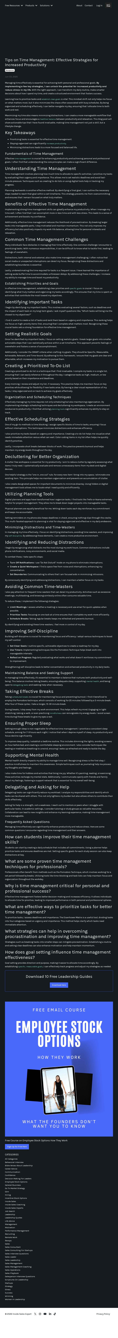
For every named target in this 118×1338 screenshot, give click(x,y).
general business (14, 1191)
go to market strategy (16, 1195)
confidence (10, 1181)
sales (7, 1256)
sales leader (11, 1270)
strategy (9, 1302)
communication (13, 1177)
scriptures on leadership (17, 1295)
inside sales (11, 1209)
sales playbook (12, 1288)
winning (9, 1313)
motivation (10, 1238)
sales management (15, 1277)
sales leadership (13, 1274)
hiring (8, 1202)
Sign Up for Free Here (17, 1150)
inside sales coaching (16, 1213)
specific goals (76, 288)
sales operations (13, 1284)
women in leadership (16, 1317)
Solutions (46, 5)
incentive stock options (17, 1206)
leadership (10, 1223)
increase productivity (57, 143)
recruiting (10, 1245)
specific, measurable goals (31, 966)
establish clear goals (52, 99)
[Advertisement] (59, 29)
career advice (11, 1173)
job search (10, 1220)
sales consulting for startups (20, 1263)
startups (9, 1299)
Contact (88, 5)
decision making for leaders (19, 1184)
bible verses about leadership (20, 1170)
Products (31, 5)
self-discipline (16, 535)
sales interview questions (18, 1267)
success (9, 1309)
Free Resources (14, 5)
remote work (11, 1249)
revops (8, 1252)
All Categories (12, 1163)
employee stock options (17, 1188)
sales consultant (13, 1259)
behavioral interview (15, 1166)
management (10, 70)
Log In (99, 5)
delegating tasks (21, 684)
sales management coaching (20, 1281)
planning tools (58, 408)
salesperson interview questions (21, 1292)
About (79, 5)
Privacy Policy (103, 1332)
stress (8, 1306)
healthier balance (49, 119)
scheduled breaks (21, 696)
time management (24, 158)
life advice (10, 1231)
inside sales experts (15, 1216)
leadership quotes (14, 1227)
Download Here (59, 988)
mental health (93, 681)
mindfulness (56, 713)
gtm (7, 1198)
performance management (18, 1241)
